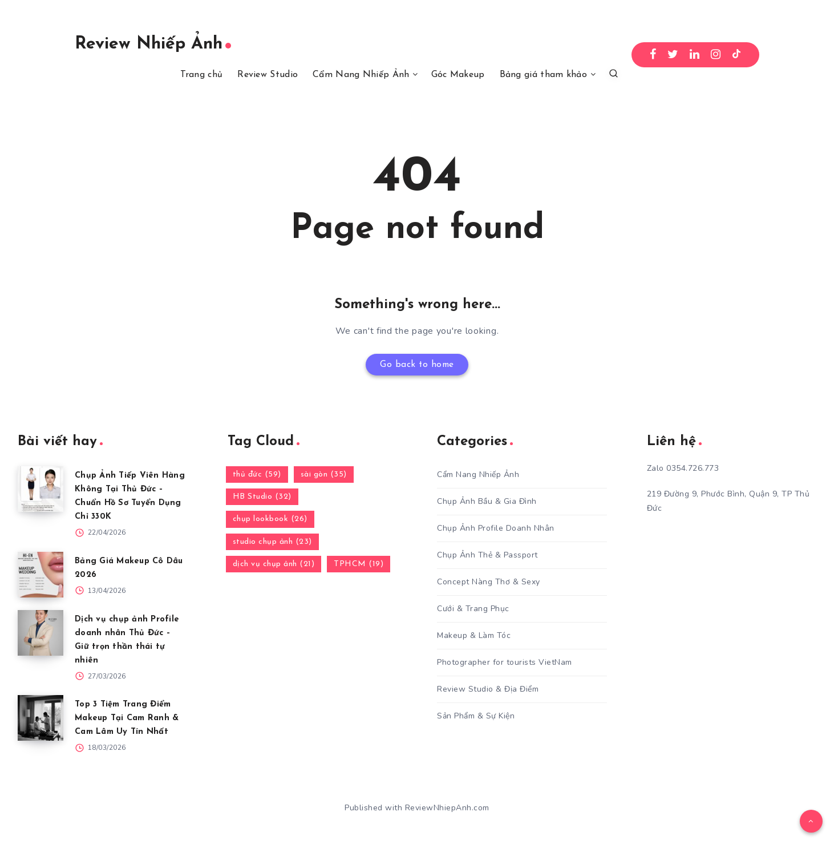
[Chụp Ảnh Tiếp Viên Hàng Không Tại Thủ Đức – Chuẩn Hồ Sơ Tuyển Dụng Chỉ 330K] (40, 489)
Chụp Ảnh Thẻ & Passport (487, 555)
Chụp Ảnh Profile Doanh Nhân (495, 528)
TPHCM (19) (358, 564)
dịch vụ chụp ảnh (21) (274, 564)
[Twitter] (673, 54)
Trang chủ (201, 74)
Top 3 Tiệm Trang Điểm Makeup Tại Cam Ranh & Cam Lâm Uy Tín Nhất (129, 719)
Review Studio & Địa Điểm (488, 689)
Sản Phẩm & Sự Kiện (476, 715)
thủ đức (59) (257, 474)
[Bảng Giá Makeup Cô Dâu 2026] (40, 574)
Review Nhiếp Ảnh (153, 44)
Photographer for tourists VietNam (504, 662)
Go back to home (417, 364)
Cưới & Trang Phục (473, 608)
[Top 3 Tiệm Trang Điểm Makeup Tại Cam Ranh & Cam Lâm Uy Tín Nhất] (40, 718)
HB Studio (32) (262, 497)
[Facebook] (653, 54)
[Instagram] (716, 54)
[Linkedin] (695, 54)
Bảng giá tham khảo (543, 74)
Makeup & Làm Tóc (474, 635)
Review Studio (267, 74)
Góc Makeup (458, 74)
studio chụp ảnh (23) (272, 542)
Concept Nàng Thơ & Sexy (488, 581)
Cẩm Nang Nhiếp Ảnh (361, 74)
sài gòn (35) (324, 474)
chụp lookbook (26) (270, 519)
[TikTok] (736, 54)
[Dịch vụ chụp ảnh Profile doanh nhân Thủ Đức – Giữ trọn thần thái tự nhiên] (40, 633)
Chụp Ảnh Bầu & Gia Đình (487, 501)
